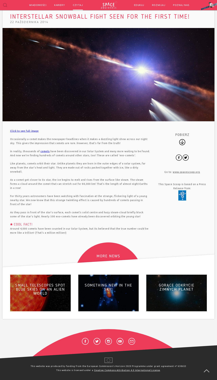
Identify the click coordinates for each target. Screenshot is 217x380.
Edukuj (139, 5)
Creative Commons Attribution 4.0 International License (127, 370)
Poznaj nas (181, 5)
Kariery (59, 5)
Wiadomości (37, 5)
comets (45, 151)
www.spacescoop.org (186, 172)
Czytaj (78, 5)
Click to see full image (24, 131)
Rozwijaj (158, 5)
